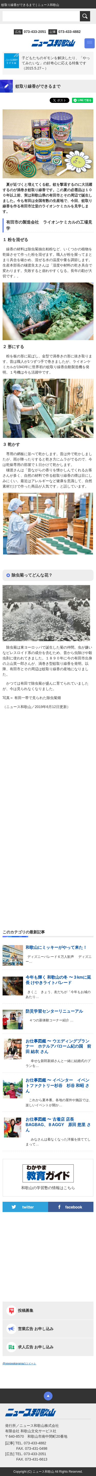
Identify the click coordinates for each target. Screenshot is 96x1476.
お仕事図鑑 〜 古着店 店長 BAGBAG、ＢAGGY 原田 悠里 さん (58, 1124)
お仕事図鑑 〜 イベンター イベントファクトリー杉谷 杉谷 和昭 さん (57, 1085)
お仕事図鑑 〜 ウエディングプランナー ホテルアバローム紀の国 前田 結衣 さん (58, 1046)
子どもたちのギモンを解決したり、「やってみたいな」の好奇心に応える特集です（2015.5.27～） (56, 63)
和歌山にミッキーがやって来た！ (56, 947)
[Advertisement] (48, 771)
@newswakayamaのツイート (19, 1363)
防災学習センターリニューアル (54, 1011)
